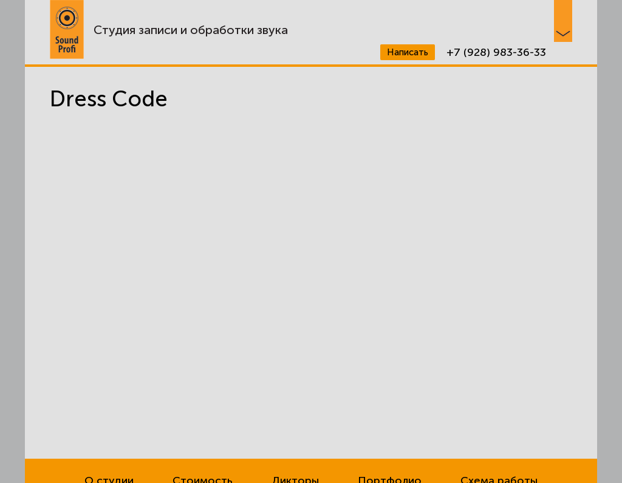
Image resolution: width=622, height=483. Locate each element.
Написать (407, 52)
